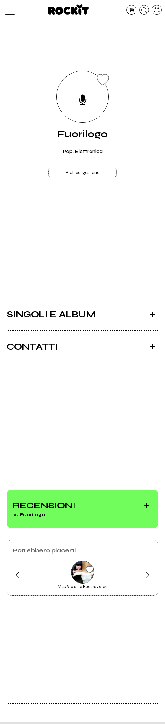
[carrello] (131, 10)
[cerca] (144, 10)
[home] (68, 9)
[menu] (8, 10)
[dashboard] (157, 10)
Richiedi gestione (82, 173)
